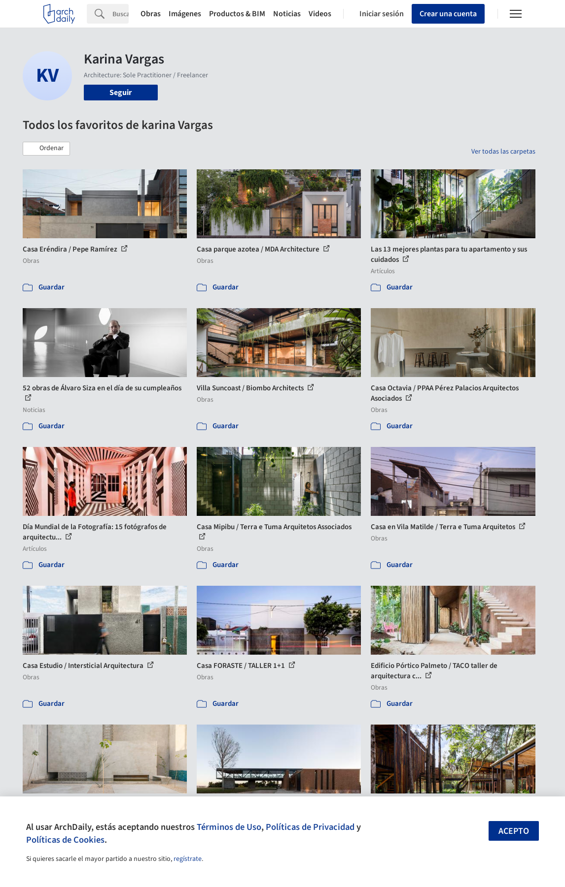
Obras (151, 14)
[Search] (120, 14)
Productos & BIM (237, 14)
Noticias (287, 14)
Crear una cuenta (448, 13)
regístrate (188, 859)
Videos (320, 14)
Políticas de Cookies (65, 839)
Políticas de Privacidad (310, 827)
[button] (46, 149)
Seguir (120, 92)
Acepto (513, 831)
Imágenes (185, 14)
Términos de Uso (229, 827)
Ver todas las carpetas (503, 151)
